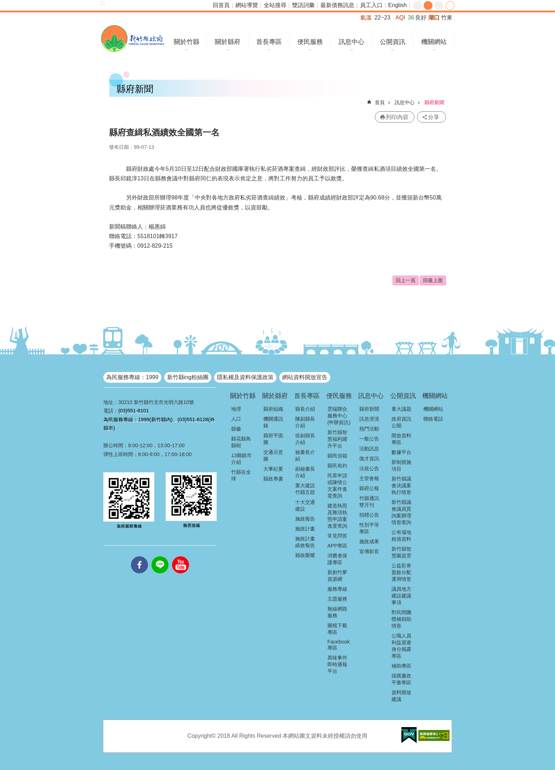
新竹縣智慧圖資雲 (401, 552)
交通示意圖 (273, 455)
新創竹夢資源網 (337, 575)
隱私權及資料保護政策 (245, 377)
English (397, 5)
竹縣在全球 (241, 475)
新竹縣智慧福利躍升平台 (337, 439)
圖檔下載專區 (337, 629)
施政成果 (369, 541)
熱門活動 (369, 429)
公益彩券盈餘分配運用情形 (401, 572)
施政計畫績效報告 (305, 542)
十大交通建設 (305, 505)
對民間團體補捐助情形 (401, 619)
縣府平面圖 (273, 439)
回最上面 (433, 280)
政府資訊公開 (401, 422)
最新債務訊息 (337, 5)
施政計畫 (305, 529)
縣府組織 (273, 409)
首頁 (380, 102)
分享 (450, 5)
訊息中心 (351, 41)
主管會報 (369, 478)
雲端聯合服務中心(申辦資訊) (339, 415)
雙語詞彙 (303, 5)
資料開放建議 (401, 696)
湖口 (434, 18)
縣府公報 (369, 488)
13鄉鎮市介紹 (241, 459)
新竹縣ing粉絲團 (187, 377)
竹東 (446, 18)
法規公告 (369, 468)
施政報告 (305, 519)
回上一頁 (406, 280)
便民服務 (310, 41)
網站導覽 (246, 5)
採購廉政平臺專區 (401, 679)
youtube (180, 556)
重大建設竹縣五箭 (305, 489)
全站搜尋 (275, 5)
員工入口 (371, 5)
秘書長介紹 (305, 455)
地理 (236, 409)
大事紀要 (273, 469)
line (160, 556)
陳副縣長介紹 (305, 422)
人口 (236, 419)
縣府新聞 (434, 102)
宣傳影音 (369, 551)
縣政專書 (273, 479)
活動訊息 (369, 448)
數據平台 (401, 452)
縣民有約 (337, 465)
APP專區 (337, 546)
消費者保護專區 (337, 559)
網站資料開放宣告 (304, 377)
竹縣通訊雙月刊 (369, 501)
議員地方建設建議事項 (401, 595)
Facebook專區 (338, 645)
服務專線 (337, 589)
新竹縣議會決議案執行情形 (401, 485)
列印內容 (397, 117)
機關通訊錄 (273, 422)
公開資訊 (392, 41)
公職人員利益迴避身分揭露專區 (401, 646)
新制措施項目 (401, 465)
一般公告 (369, 439)
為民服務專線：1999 (132, 377)
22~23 (382, 18)
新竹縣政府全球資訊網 (133, 38)
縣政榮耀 (305, 555)
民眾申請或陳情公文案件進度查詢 (337, 486)
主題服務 (337, 599)
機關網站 (434, 41)
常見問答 (337, 536)
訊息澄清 (369, 419)
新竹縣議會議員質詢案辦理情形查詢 (401, 512)
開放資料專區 (401, 439)
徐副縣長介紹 (305, 439)
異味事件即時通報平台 (337, 664)
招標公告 (369, 515)
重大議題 (401, 409)
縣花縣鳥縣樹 (241, 442)
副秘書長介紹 (305, 472)
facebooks (139, 556)
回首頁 (221, 5)
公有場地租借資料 (401, 535)
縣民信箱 (337, 456)
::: (103, 3)
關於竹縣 (186, 41)
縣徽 (236, 429)
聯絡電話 (433, 419)
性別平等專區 (369, 528)
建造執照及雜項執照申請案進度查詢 (337, 516)
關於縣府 (227, 41)
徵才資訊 (369, 458)
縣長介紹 (305, 409)
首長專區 (269, 41)
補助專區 (401, 666)
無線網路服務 (337, 612)
